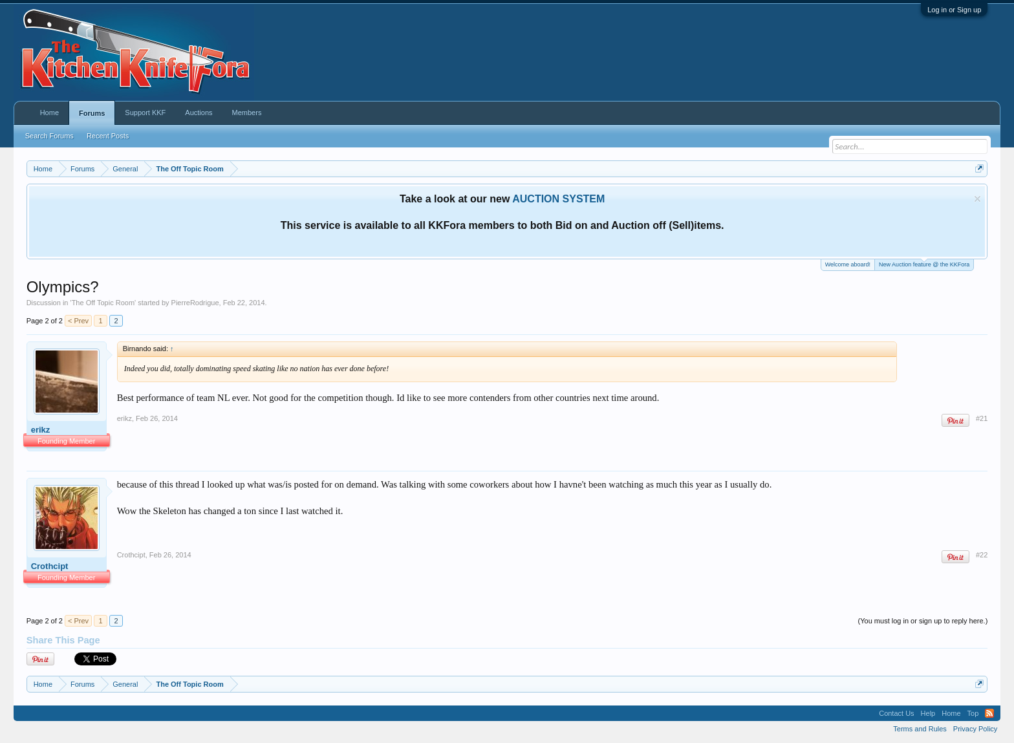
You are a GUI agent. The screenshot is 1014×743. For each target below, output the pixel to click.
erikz (40, 430)
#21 (981, 418)
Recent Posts (108, 136)
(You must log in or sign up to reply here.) (923, 621)
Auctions (198, 112)
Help (928, 713)
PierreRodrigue (195, 303)
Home (49, 112)
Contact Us (896, 713)
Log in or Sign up (954, 10)
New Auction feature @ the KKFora (924, 263)
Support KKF (145, 112)
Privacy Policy (975, 729)
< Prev (78, 321)
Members (247, 112)
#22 (981, 555)
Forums (92, 113)
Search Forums (49, 136)
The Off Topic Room (103, 303)
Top (973, 713)
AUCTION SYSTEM (558, 198)
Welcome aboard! (847, 264)
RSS (989, 713)
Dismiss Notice (977, 199)
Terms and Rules (920, 729)
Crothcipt (50, 566)
